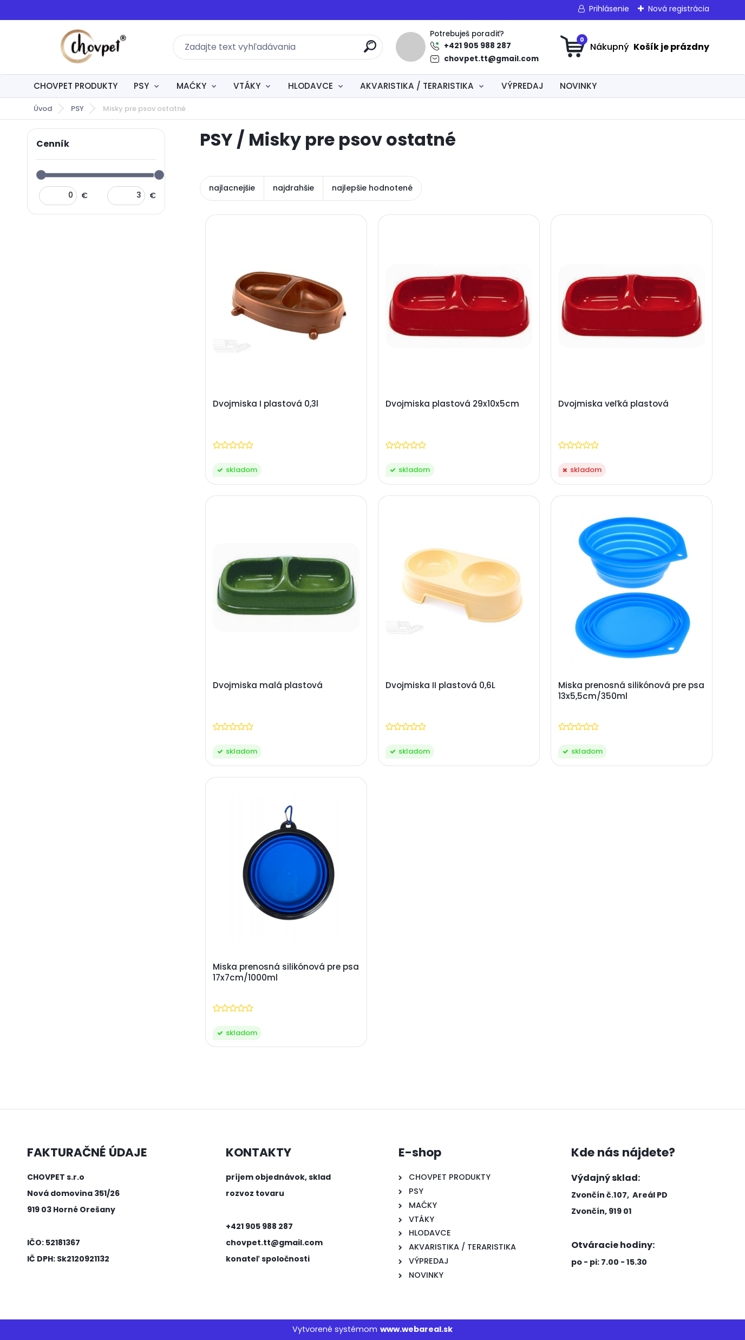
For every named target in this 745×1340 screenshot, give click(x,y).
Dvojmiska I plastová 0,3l (265, 403)
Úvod (43, 108)
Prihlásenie (609, 8)
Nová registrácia (678, 8)
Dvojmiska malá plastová (268, 685)
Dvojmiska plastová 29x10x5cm (452, 403)
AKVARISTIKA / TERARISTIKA (417, 85)
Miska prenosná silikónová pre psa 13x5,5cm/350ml (631, 691)
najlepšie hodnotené (372, 187)
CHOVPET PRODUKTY (75, 85)
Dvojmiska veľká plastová (613, 403)
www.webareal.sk (416, 1329)
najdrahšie (293, 187)
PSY (141, 85)
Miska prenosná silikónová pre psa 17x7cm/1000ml (286, 972)
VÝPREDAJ (522, 85)
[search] (370, 50)
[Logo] (93, 47)
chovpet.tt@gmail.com (491, 59)
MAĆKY (191, 85)
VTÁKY (246, 85)
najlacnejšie (232, 187)
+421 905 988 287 (477, 46)
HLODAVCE (310, 85)
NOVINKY (578, 85)
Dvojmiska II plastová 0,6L (440, 685)
